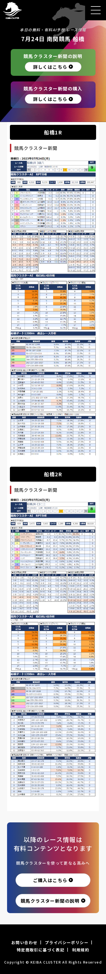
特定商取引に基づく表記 (40, 950)
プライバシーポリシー (66, 942)
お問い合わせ (24, 942)
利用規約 (81, 950)
